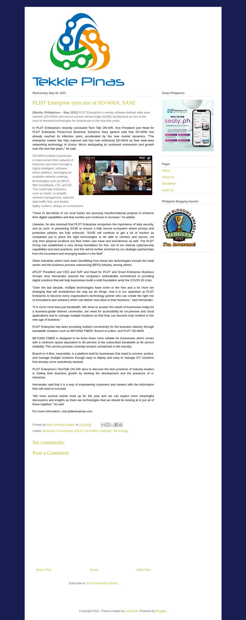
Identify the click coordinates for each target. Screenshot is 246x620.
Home (94, 569)
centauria (131, 611)
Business (49, 431)
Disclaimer (169, 183)
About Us (168, 177)
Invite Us (168, 190)
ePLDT (78, 431)
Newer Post (43, 569)
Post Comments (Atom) (102, 583)
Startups (105, 431)
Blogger (161, 611)
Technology (120, 431)
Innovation (92, 431)
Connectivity (65, 431)
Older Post (143, 569)
